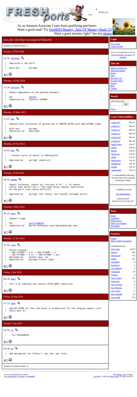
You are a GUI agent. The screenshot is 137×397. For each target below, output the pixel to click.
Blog (113, 86)
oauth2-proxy (116, 144)
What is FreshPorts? (119, 68)
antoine (15, 58)
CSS (124, 391)
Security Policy (117, 81)
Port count (115, 249)
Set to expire (116, 278)
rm (12, 345)
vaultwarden (116, 170)
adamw (14, 186)
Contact (114, 88)
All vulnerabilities (123, 194)
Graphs (114, 238)
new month (115, 297)
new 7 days (115, 291)
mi (12, 364)
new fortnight (116, 294)
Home (113, 216)
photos (107, 33)
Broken (114, 252)
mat (13, 122)
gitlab (113, 157)
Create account (117, 46)
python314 (115, 141)
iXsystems (128, 55)
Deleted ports (116, 221)
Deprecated (115, 255)
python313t (115, 137)
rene (13, 256)
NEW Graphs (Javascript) (121, 241)
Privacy (114, 83)
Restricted (115, 265)
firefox (114, 147)
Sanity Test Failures (119, 223)
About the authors (118, 71)
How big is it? (116, 78)
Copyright (96, 393)
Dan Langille (114, 393)
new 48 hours (116, 288)
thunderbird (116, 160)
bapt (13, 223)
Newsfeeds (115, 226)
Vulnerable (115, 272)
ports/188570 (36, 234)
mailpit (114, 167)
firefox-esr (115, 154)
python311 (115, 126)
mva (13, 156)
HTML (119, 391)
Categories (115, 218)
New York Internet (117, 55)
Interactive (115, 281)
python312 (115, 130)
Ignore (113, 259)
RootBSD (123, 57)
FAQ (113, 76)
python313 (115, 134)
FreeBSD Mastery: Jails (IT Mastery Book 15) (80, 29)
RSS (130, 391)
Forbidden (115, 262)
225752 (32, 100)
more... (113, 109)
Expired (114, 275)
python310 (115, 122)
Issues (113, 73)
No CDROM (116, 268)
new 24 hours (116, 284)
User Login (115, 44)
